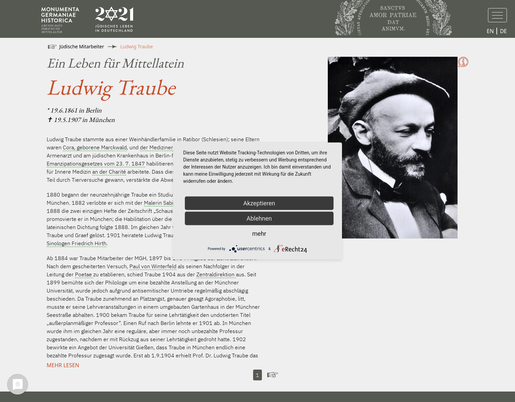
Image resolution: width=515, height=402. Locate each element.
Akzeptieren (259, 203)
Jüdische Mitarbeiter (81, 46)
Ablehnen (259, 218)
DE (503, 31)
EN (490, 31)
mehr (259, 233)
